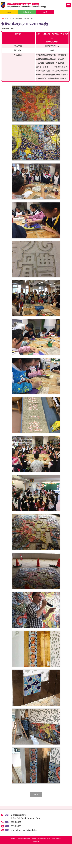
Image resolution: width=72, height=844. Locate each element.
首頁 (6, 18)
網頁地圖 (13, 838)
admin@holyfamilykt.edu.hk (24, 830)
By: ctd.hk (36, 841)
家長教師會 (27, 12)
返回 (36, 794)
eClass (9, 12)
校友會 (45, 12)
